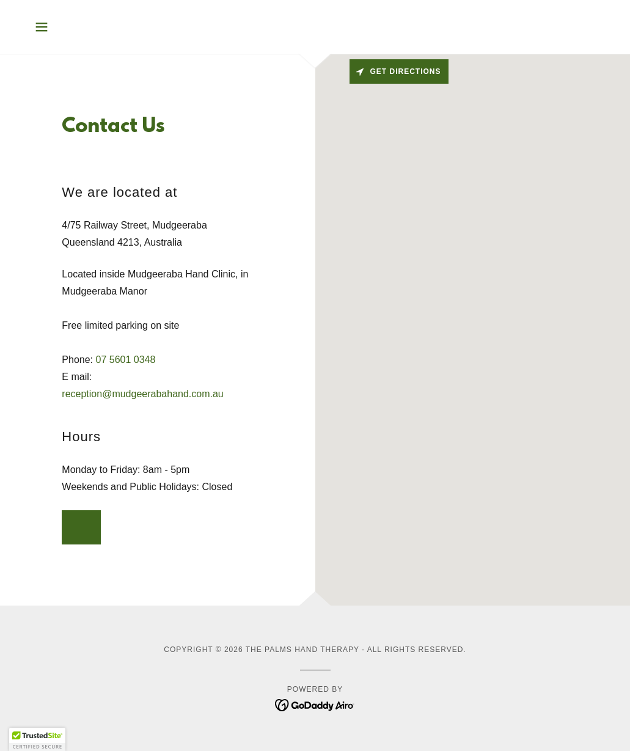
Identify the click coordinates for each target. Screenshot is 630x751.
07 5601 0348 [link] (125, 359)
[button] (41, 27)
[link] (315, 704)
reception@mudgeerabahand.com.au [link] (142, 394)
